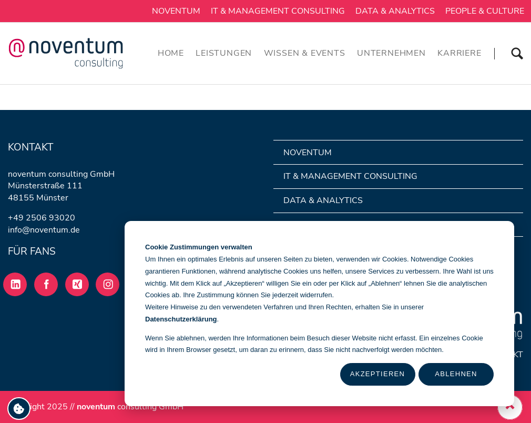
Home (171, 53)
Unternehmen (391, 53)
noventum (176, 11)
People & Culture (484, 11)
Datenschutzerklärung (181, 319)
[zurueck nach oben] (510, 407)
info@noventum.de (44, 230)
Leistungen (224, 53)
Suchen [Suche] (508, 53)
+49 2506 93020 (41, 218)
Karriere (459, 53)
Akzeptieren (377, 374)
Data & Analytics (395, 11)
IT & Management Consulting (278, 11)
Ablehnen (456, 374)
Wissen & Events (304, 53)
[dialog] (319, 313)
